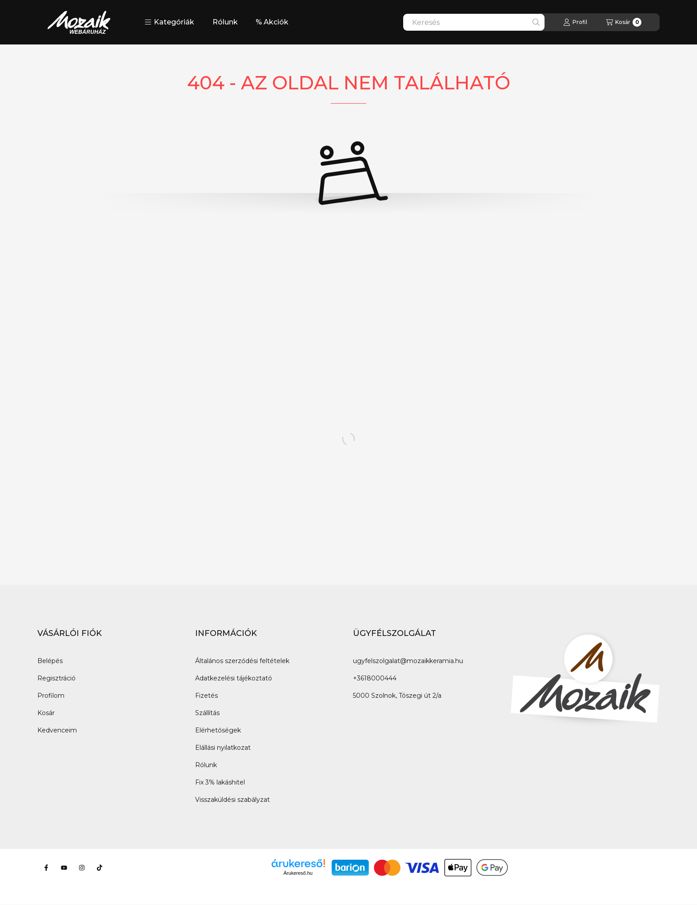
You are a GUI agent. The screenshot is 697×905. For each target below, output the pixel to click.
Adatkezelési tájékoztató (233, 678)
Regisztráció (56, 678)
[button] (169, 22)
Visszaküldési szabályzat (232, 800)
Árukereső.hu (298, 873)
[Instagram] (82, 868)
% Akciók (272, 22)
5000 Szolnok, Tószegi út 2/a (397, 696)
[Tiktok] (99, 868)
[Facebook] (46, 868)
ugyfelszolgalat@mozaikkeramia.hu (408, 661)
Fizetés (206, 696)
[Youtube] (64, 868)
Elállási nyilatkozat (223, 748)
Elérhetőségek (218, 730)
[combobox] (474, 22)
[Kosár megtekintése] (623, 22)
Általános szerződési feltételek (242, 661)
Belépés (50, 661)
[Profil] (575, 22)
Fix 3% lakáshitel (220, 782)
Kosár (46, 713)
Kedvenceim (57, 730)
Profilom (50, 696)
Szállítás (207, 713)
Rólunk (225, 22)
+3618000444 (375, 678)
